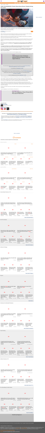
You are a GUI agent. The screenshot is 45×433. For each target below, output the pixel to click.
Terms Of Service (11, 423)
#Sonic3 (29, 65)
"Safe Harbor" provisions (22, 114)
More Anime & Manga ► (29, 273)
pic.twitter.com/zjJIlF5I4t (17, 73)
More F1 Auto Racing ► (29, 356)
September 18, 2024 (20, 68)
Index (3, 423)
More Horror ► (31, 300)
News (32, 31)
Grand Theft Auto (14, 168)
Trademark (27, 423)
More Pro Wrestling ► (29, 412)
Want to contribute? (17, 133)
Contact (30, 423)
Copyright (24, 423)
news (4, 4)
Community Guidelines (17, 423)
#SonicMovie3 (26, 65)
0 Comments (17, 137)
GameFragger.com (6, 119)
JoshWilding (2, 31)
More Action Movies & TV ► (29, 385)
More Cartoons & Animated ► (28, 328)
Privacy (21, 423)
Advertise (32, 423)
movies (7, 4)
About (8, 423)
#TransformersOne (26, 70)
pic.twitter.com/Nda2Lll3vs (21, 66)
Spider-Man (31, 168)
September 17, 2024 (23, 75)
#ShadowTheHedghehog (12, 66)
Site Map (5, 423)
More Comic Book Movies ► (29, 217)
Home (2, 4)
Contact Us (1, 431)
